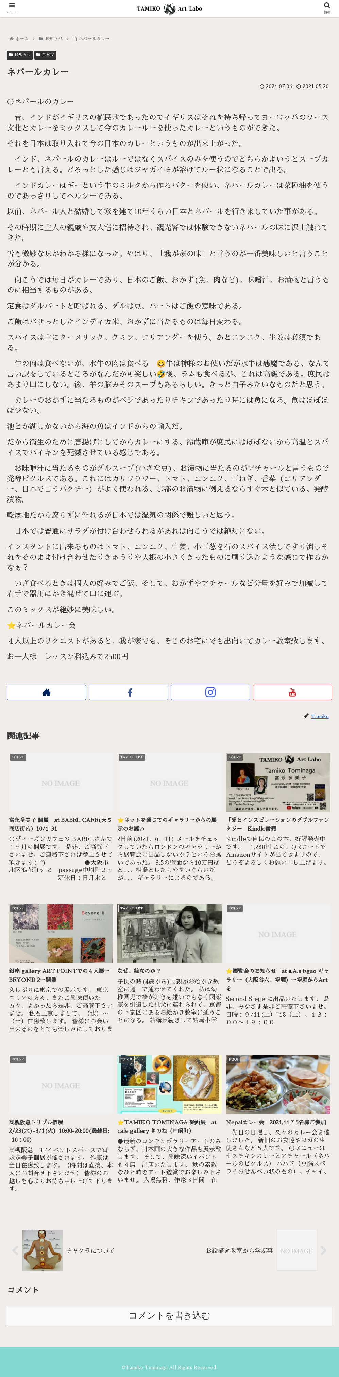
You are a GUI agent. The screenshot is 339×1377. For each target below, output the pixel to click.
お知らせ (20, 55)
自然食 (45, 55)
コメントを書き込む (169, 1315)
